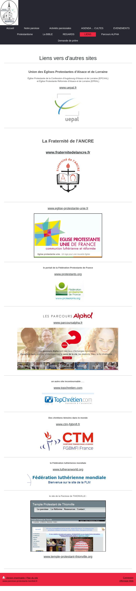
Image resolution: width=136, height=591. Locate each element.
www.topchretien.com (68, 388)
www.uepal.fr (68, 87)
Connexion (128, 577)
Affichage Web (126, 581)
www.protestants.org (68, 274)
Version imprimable (14, 578)
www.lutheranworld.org (68, 469)
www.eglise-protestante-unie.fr (68, 208)
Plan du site (32, 578)
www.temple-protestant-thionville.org (68, 556)
